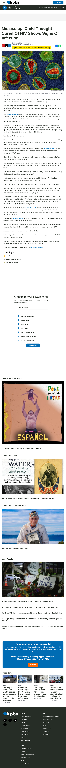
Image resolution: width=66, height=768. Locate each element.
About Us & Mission (26, 716)
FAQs (44, 725)
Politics (51, 685)
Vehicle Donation (25, 764)
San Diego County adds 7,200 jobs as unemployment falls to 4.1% (40, 692)
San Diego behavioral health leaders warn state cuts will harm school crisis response (9, 694)
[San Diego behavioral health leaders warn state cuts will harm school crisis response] (10, 679)
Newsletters (24, 719)
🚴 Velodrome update (10, 262)
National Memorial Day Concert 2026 (15, 548)
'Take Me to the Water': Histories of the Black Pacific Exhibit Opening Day (28, 498)
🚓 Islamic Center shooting (12, 259)
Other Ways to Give (26, 757)
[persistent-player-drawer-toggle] (63, 8)
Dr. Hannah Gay (49, 148)
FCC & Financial (25, 725)
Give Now (58, 3)
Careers (23, 722)
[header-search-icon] (50, 2)
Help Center (46, 734)
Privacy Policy (24, 734)
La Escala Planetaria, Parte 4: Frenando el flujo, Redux (21, 448)
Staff (22, 737)
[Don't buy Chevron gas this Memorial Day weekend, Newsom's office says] (25, 679)
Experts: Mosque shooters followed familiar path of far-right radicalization (28, 601)
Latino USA (17, 9)
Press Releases (25, 731)
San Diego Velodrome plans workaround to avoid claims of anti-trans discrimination (32, 613)
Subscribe (32, 345)
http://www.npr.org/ (36, 247)
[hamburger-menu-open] (4, 2)
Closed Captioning (47, 719)
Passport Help (46, 731)
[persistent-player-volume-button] (9, 8)
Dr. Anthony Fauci (30, 207)
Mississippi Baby (12, 114)
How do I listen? (47, 728)
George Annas (18, 218)
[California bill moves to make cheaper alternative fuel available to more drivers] (56, 679)
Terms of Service (25, 740)
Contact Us (46, 722)
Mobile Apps (24, 728)
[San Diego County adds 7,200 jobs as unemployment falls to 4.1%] (41, 679)
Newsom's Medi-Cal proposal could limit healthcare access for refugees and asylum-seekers (32, 627)
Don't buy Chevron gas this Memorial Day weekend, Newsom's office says (24, 693)
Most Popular (8, 559)
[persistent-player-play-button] (5, 8)
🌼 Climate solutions (10, 256)
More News (8, 673)
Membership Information (27, 754)
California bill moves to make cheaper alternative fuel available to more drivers (56, 693)
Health (4, 685)
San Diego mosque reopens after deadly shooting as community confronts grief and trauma (32, 619)
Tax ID (23, 760)
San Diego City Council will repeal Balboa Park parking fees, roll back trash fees (30, 607)
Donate (33, 665)
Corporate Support (26, 748)
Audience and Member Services (51, 716)
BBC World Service (52, 8)
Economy (21, 685)
